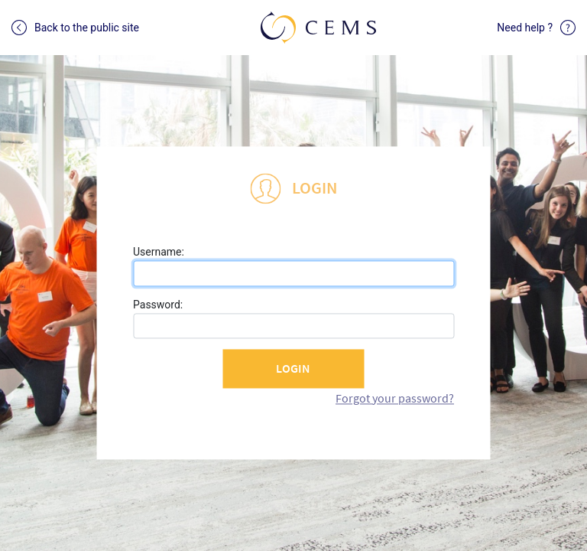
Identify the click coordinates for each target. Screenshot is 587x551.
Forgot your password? (395, 398)
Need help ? (536, 27)
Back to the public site (75, 27)
